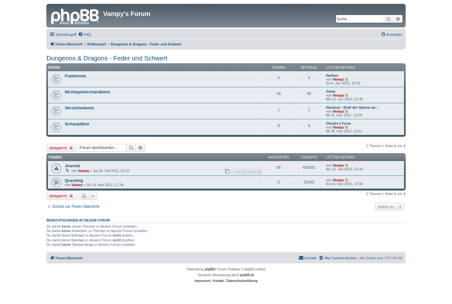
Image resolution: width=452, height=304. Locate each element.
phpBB (209, 269)
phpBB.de (247, 275)
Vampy (338, 79)
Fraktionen (75, 76)
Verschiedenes (79, 107)
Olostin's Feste (338, 123)
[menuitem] (84, 34)
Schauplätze (77, 123)
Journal (72, 165)
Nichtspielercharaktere (87, 92)
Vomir (331, 91)
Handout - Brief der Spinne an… (352, 107)
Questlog (74, 180)
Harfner (332, 75)
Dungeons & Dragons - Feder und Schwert (106, 58)
